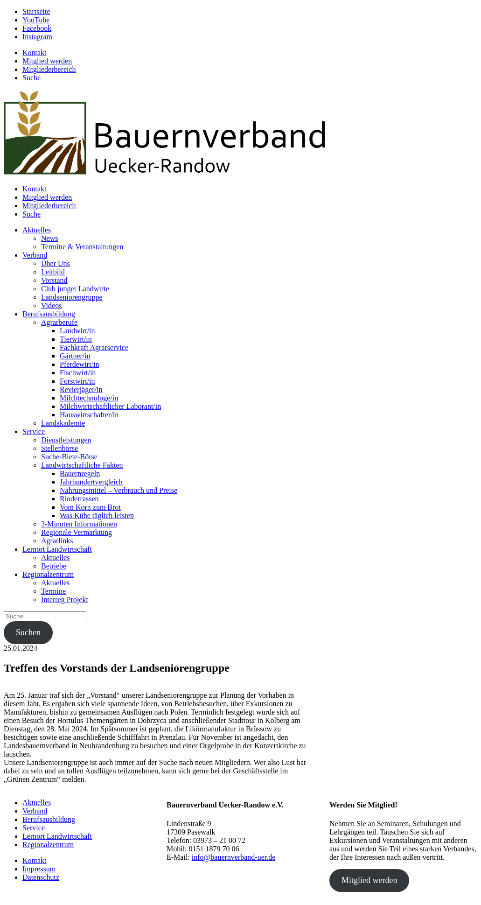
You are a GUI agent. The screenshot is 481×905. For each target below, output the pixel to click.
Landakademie (63, 423)
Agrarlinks (57, 541)
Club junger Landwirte (75, 289)
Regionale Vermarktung (76, 532)
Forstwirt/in (77, 381)
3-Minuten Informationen (79, 524)
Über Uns (55, 263)
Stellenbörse (59, 448)
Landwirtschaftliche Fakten (82, 465)
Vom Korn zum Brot (90, 507)
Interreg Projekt (64, 599)
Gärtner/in (75, 356)
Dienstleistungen (66, 440)
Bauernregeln (80, 473)
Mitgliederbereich (49, 69)
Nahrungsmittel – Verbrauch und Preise (118, 490)
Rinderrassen (79, 499)
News (49, 238)
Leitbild (53, 272)
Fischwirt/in (78, 373)
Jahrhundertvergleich (91, 482)
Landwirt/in (77, 331)
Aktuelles (36, 230)
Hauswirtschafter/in (89, 415)
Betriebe (53, 566)
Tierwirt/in (76, 339)
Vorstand (54, 280)
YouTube (35, 20)
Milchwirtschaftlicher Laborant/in (110, 406)
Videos (51, 305)
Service (33, 431)
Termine (53, 591)
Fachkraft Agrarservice (94, 347)
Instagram (37, 37)
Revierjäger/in (81, 389)
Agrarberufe (59, 322)
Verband (34, 255)
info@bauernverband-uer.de (234, 857)
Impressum (39, 869)
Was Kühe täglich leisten (97, 515)
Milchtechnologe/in (89, 398)
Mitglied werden (47, 61)
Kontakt (34, 52)
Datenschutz (40, 877)
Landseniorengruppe (72, 297)
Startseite (36, 11)
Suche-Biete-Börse (69, 457)
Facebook (36, 28)
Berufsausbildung (48, 314)
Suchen (28, 632)
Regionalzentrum (48, 574)
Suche (31, 78)
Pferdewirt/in (79, 364)
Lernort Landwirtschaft (57, 549)
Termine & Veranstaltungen (82, 247)
